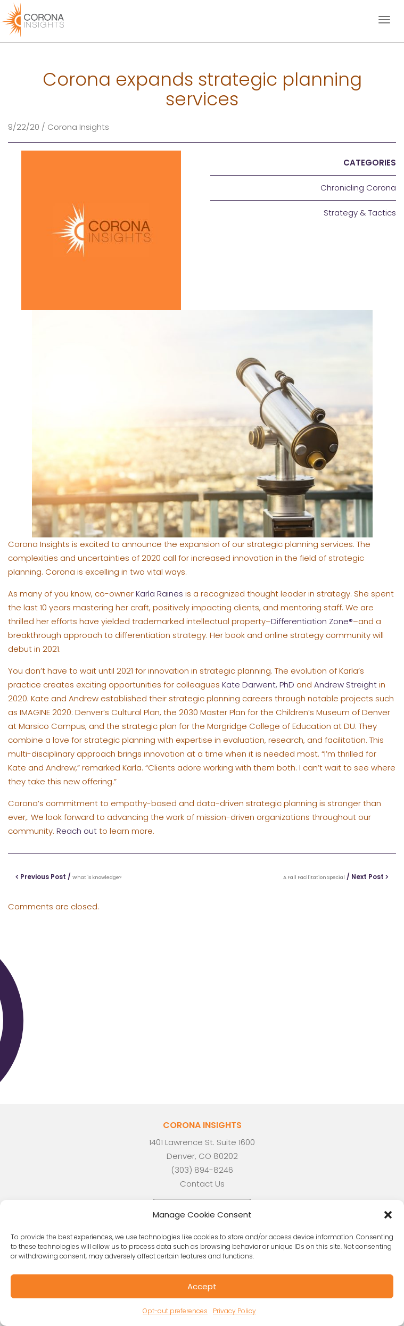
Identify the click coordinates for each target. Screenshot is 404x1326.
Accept (202, 1286)
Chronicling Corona (358, 187)
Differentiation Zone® (312, 621)
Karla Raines (159, 593)
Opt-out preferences (175, 1310)
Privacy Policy (234, 1310)
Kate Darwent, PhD (258, 684)
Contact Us (202, 1183)
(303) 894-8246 (202, 1169)
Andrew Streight (345, 684)
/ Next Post (336, 876)
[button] (388, 1214)
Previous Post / (68, 876)
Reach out (76, 830)
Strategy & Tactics (360, 212)
